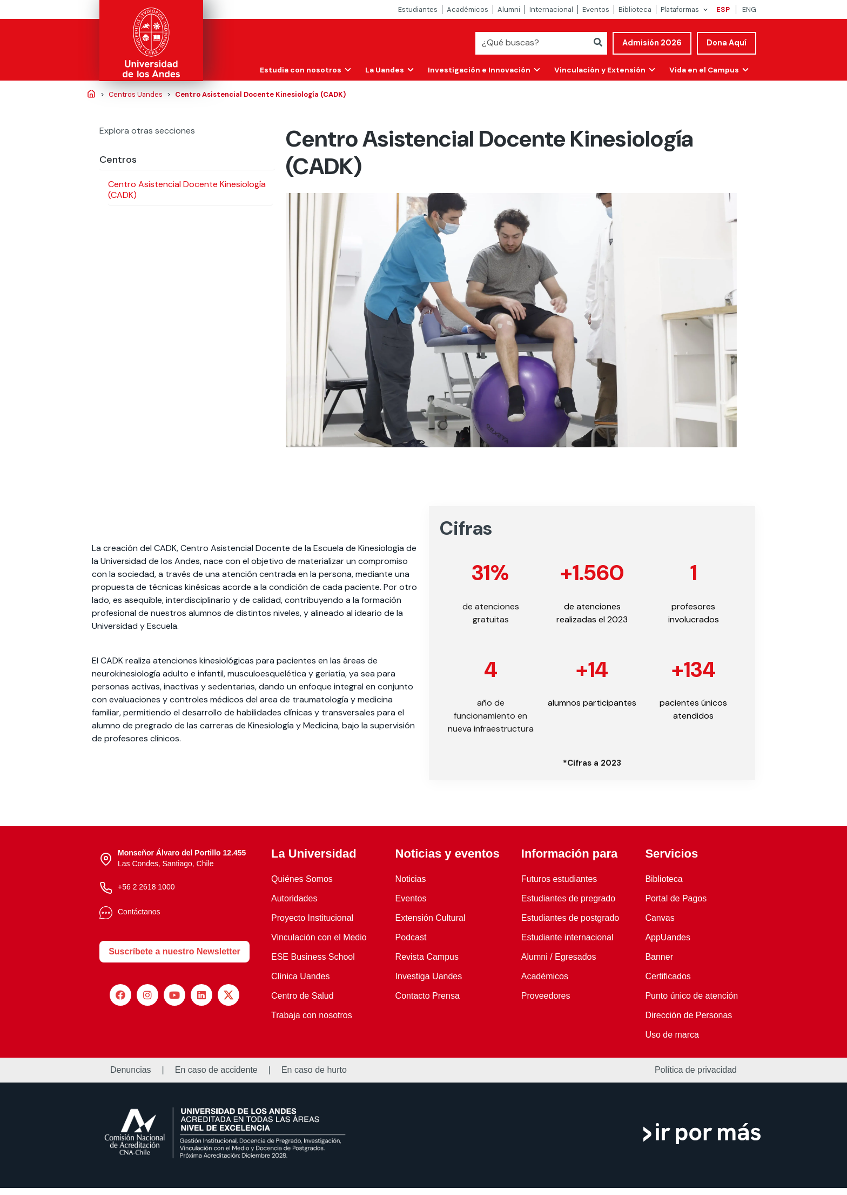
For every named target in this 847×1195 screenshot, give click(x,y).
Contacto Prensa (427, 1002)
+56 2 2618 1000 (146, 893)
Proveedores (545, 1002)
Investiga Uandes (428, 983)
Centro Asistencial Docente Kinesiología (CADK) (187, 189)
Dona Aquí (727, 43)
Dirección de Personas (688, 1022)
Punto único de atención (691, 1002)
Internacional (551, 9)
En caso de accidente (216, 1077)
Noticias (410, 886)
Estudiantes (418, 9)
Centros (118, 159)
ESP (723, 9)
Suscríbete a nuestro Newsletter (174, 958)
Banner (659, 963)
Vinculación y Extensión (596, 69)
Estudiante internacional (567, 944)
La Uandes (379, 69)
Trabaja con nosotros (311, 1022)
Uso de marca (672, 1041)
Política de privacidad (696, 1077)
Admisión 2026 (652, 43)
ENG (749, 9)
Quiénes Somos (302, 886)
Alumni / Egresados (558, 963)
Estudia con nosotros (293, 69)
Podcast (411, 944)
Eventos (595, 9)
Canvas (659, 925)
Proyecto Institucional (312, 925)
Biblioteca (635, 9)
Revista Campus (427, 963)
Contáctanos (139, 918)
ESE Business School (313, 963)
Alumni (509, 9)
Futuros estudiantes (559, 886)
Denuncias (130, 1077)
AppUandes (667, 944)
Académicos (467, 9)
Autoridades (294, 905)
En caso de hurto (314, 1077)
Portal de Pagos (676, 905)
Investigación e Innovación (475, 69)
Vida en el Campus (703, 69)
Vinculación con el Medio (319, 944)
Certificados (667, 983)
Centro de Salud (302, 1002)
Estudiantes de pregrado (568, 905)
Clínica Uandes (300, 983)
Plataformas (680, 9)
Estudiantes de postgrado (570, 925)
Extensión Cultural (430, 925)
